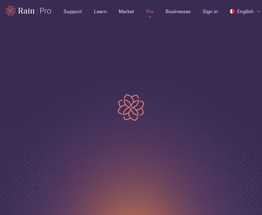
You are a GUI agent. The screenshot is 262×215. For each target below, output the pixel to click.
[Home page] (29, 11)
